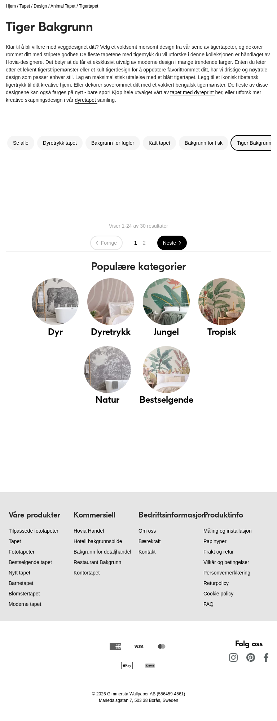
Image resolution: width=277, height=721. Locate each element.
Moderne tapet (25, 604)
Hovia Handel (89, 531)
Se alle (20, 143)
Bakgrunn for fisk (204, 143)
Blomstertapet (24, 594)
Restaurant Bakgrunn (97, 562)
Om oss (147, 531)
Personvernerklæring (226, 573)
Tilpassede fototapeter (33, 531)
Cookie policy (218, 594)
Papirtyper (215, 541)
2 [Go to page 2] (144, 243)
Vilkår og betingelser (226, 562)
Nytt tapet (19, 573)
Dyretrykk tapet (60, 143)
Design (40, 6)
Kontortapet (87, 573)
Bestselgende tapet (30, 562)
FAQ (208, 604)
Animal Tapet (62, 6)
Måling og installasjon (227, 531)
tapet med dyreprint (192, 92)
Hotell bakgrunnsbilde (98, 541)
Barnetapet (21, 583)
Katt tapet (159, 143)
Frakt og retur (218, 552)
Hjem (11, 6)
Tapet (24, 6)
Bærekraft (149, 541)
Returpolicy (216, 583)
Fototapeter (22, 552)
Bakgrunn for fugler (112, 143)
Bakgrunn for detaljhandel (102, 552)
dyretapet (86, 100)
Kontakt (146, 552)
